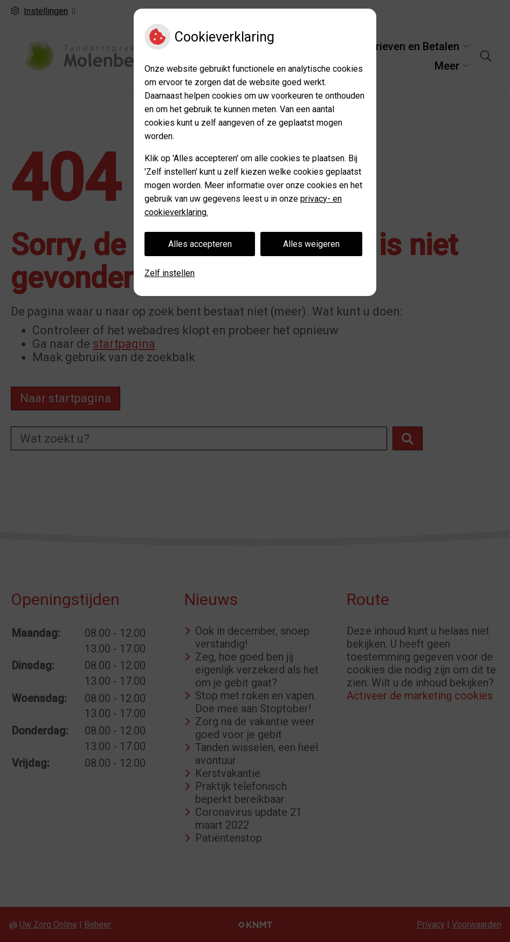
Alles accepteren (200, 244)
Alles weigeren (311, 244)
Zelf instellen (169, 273)
